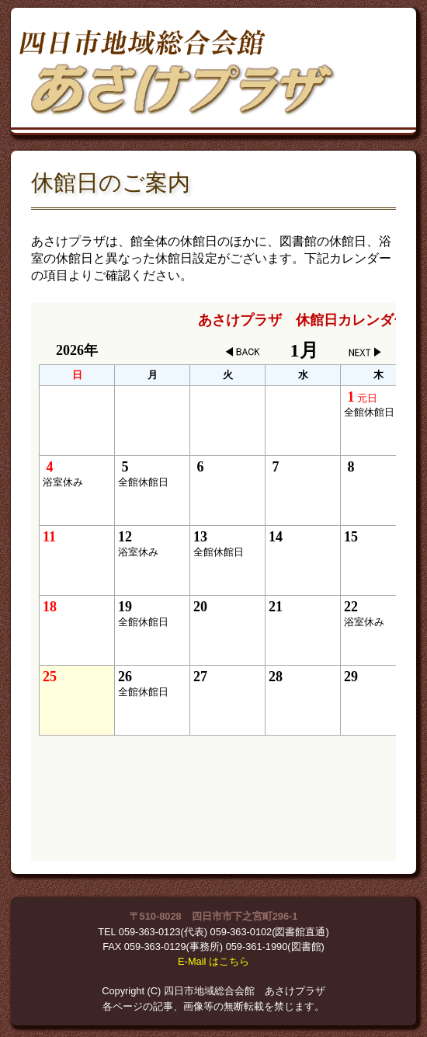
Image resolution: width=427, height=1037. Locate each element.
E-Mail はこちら (213, 961)
